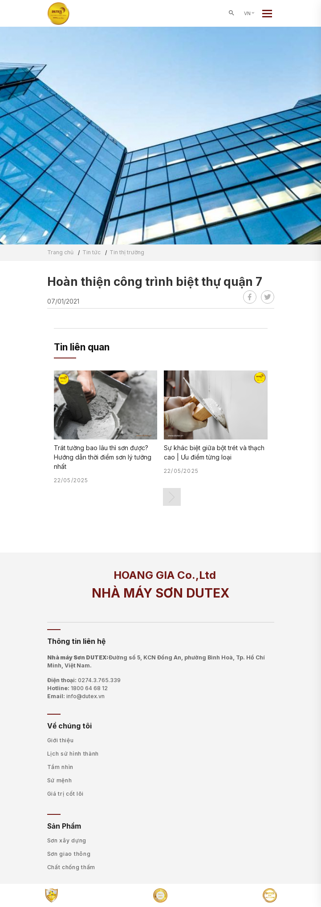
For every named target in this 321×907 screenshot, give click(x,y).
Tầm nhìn (60, 767)
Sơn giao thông (69, 853)
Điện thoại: (84, 680)
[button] (172, 497)
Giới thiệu (60, 740)
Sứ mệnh (59, 780)
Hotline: (77, 688)
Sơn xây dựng (66, 840)
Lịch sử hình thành (73, 753)
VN (250, 13)
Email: (76, 696)
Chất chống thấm (71, 867)
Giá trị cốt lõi (65, 793)
